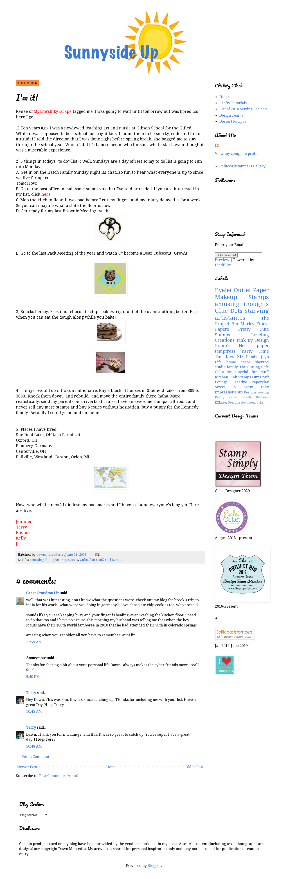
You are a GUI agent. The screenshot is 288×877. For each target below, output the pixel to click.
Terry (31, 693)
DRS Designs (246, 392)
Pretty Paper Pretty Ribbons (242, 397)
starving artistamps (242, 314)
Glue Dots (229, 310)
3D (240, 356)
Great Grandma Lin (42, 593)
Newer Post (27, 767)
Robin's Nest (231, 345)
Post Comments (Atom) (58, 776)
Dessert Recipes (232, 121)
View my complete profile (237, 153)
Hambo (252, 357)
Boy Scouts (69, 560)
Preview (222, 260)
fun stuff (96, 560)
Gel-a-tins (223, 372)
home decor (238, 362)
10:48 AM (34, 746)
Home (111, 767)
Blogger (154, 866)
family (232, 367)
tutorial (241, 372)
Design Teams (231, 115)
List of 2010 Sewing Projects (243, 109)
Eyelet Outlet (233, 290)
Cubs (84, 560)
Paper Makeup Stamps (242, 293)
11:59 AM (34, 642)
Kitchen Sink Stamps (233, 377)
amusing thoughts (45, 560)
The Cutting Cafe (254, 367)
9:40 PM (33, 677)
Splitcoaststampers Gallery (242, 166)
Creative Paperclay (250, 382)
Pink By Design (252, 340)
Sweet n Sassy (234, 387)
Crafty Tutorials (233, 103)
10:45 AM (34, 711)
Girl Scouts (113, 560)
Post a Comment (35, 757)
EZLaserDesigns (227, 402)
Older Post (194, 767)
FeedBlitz (223, 265)
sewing (263, 392)
